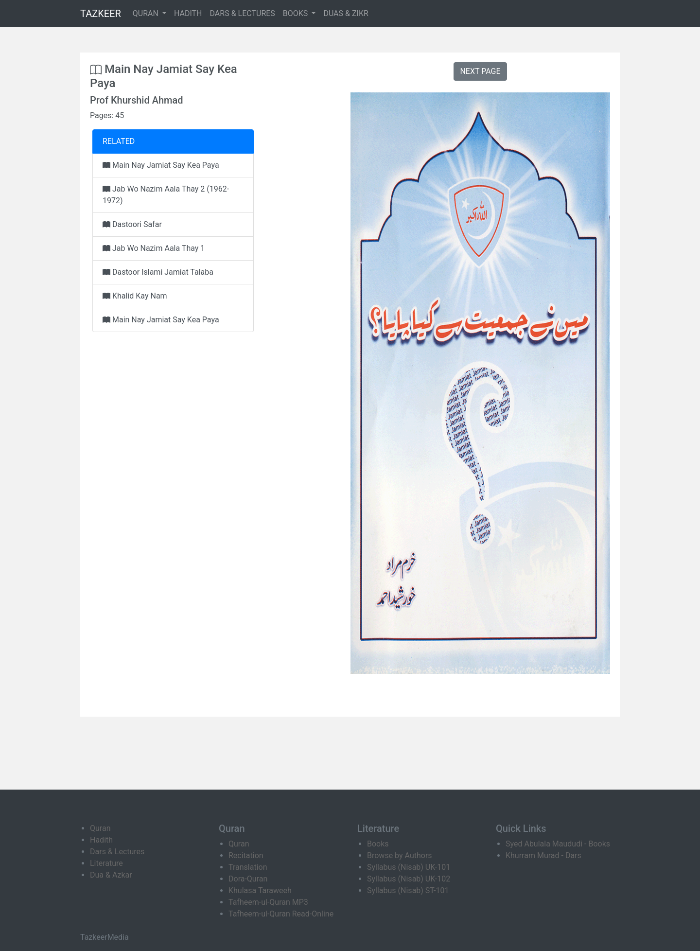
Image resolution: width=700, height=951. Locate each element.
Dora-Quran (247, 878)
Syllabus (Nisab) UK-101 (408, 867)
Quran (100, 828)
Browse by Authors (399, 855)
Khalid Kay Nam (135, 295)
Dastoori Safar (132, 224)
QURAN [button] (146, 13)
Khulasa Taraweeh (260, 890)
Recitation (245, 855)
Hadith (101, 840)
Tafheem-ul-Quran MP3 (268, 902)
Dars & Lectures (117, 851)
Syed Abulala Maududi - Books (558, 843)
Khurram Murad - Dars (543, 855)
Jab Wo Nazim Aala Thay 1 (154, 248)
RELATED (119, 141)
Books (378, 843)
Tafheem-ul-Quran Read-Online (280, 913)
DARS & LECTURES (242, 13)
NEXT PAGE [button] (480, 71)
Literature (106, 863)
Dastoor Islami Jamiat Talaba (158, 272)
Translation (247, 867)
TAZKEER (100, 13)
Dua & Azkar (111, 875)
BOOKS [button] (296, 13)
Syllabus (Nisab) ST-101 (408, 890)
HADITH (188, 13)
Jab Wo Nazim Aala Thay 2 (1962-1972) (166, 194)
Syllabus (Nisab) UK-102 (408, 878)
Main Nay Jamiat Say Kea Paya (161, 165)
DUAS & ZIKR (345, 13)
